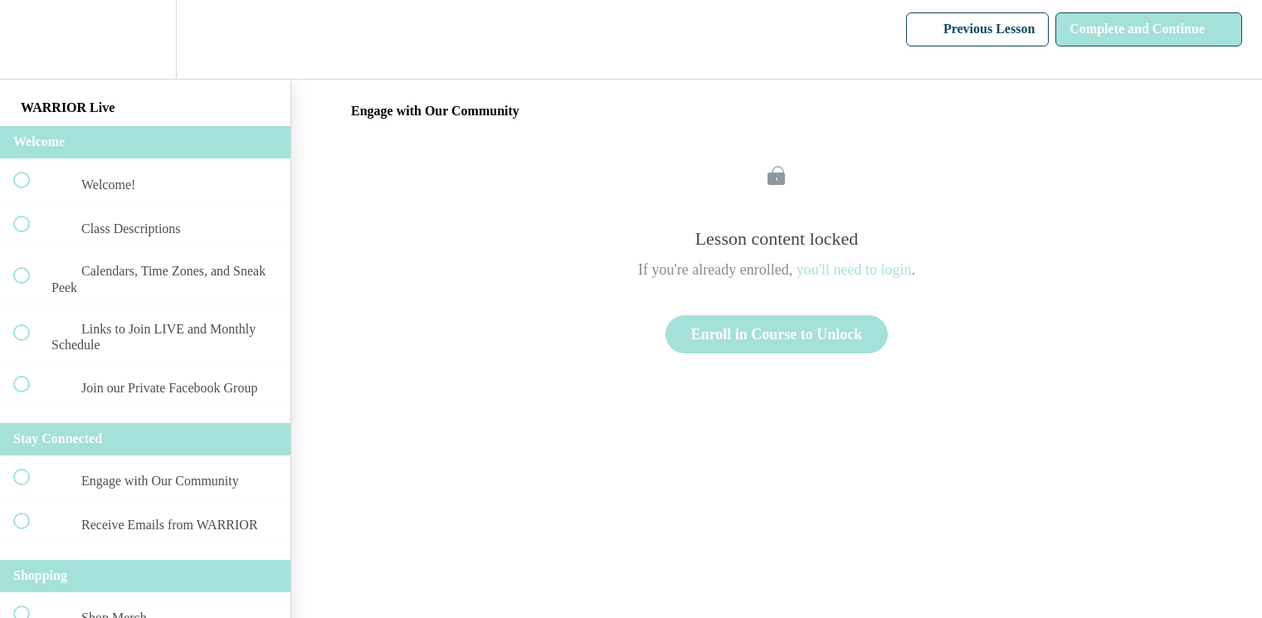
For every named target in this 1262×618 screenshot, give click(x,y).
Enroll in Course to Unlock (777, 334)
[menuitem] (145, 39)
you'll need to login (854, 269)
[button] (30, 39)
